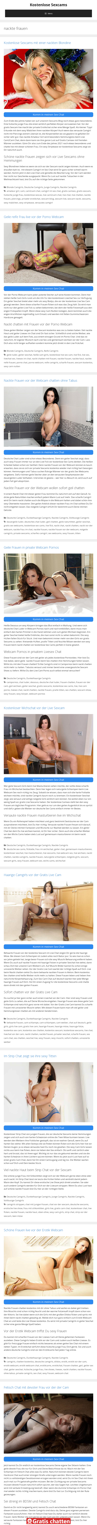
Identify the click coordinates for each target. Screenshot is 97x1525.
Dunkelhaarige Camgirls (38, 517)
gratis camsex (69, 191)
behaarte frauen (15, 1022)
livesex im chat (23, 358)
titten (77, 533)
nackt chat (59, 525)
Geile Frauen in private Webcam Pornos (31, 547)
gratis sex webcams (13, 525)
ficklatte (30, 849)
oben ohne (43, 1212)
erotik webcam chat (29, 1365)
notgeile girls (73, 856)
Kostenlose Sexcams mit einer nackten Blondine (37, 43)
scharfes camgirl (39, 533)
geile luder (12, 354)
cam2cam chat (33, 191)
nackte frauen (64, 358)
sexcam (84, 856)
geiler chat (59, 849)
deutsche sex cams (16, 849)
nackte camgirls (20, 856)
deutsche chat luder (49, 682)
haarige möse (61, 1026)
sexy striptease (26, 202)
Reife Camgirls (51, 350)
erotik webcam (11, 1365)
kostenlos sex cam (13, 1030)
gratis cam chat (62, 1208)
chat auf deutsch (77, 1022)
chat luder (24, 682)
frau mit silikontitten (33, 1208)
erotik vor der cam (77, 1361)
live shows (49, 1369)
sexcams (86, 198)
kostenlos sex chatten (33, 1030)
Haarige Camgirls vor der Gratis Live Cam (32, 875)
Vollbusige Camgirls (79, 517)
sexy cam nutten (12, 366)
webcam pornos (37, 693)
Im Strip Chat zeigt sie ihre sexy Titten (30, 1056)
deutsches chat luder (35, 521)
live (76, 686)
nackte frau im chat (23, 529)
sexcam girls (10, 860)
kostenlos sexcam (54, 1030)
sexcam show (84, 689)
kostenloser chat (79, 1208)
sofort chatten (71, 1038)
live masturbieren (33, 852)
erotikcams (45, 1365)
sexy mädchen (11, 202)
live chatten (77, 194)
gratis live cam (30, 1026)
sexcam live (60, 198)
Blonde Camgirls (15, 187)
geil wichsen (15, 686)
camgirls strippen (15, 1204)
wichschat (60, 860)
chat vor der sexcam (59, 1204)
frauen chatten (67, 682)
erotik (64, 1361)
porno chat (22, 362)
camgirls (11, 1361)
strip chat (69, 1212)
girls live (49, 1208)
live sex (85, 354)
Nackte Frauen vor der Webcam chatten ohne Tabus (40, 380)
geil (81, 1365)
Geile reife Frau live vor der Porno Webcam (34, 217)
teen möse (17, 1216)
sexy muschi (57, 1038)
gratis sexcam (84, 191)
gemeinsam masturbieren (79, 849)
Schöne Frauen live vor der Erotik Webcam (33, 1230)
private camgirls (24, 1373)
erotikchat (57, 1365)
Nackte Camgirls (68, 187)
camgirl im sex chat (51, 191)
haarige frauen (46, 1026)
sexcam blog (47, 198)
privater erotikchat (31, 198)
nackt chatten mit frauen (44, 358)
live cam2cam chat (52, 194)
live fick (77, 354)
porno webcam (35, 362)
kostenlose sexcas (33, 194)
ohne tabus (9, 1373)
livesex (58, 1369)
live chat (67, 194)
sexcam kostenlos (83, 362)
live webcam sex (65, 852)
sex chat (37, 1373)
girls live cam (15, 1026)
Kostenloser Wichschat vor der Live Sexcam (34, 708)
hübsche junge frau (13, 194)
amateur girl (13, 191)
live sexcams (49, 852)
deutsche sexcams (79, 1204)
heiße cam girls (40, 354)
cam (22, 191)
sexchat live (32, 1038)
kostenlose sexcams (73, 1030)
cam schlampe (31, 1022)
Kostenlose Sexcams (48, 4)
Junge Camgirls (51, 187)
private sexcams (22, 533)
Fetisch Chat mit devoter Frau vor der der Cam (36, 1387)
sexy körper (22, 693)
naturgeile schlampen (55, 856)
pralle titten (58, 689)
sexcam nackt (74, 198)
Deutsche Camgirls (33, 187)
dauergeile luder (15, 521)
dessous (34, 682)
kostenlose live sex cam (61, 354)
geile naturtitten (67, 521)
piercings (16, 198)
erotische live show (13, 1208)
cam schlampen (47, 1022)
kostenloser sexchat (13, 852)
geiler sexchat (25, 354)
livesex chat (16, 689)
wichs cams (49, 860)
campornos (12, 682)
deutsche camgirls (44, 1361)
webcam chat (61, 1373)
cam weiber (62, 1022)
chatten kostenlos (25, 1361)
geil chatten (52, 521)
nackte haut (78, 358)
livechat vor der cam (14, 1034)
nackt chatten (72, 525)
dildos (57, 1361)
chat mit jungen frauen (36, 1204)
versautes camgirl (44, 202)
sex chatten (71, 689)
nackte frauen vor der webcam (63, 529)
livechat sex (9, 358)
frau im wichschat (44, 849)
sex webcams (55, 533)
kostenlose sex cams (34, 525)
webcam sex (36, 860)
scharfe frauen (66, 362)
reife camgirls (51, 362)
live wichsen (80, 852)
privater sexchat (62, 1034)
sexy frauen (68, 533)
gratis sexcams (44, 686)
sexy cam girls (57, 1212)
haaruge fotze (76, 1026)
